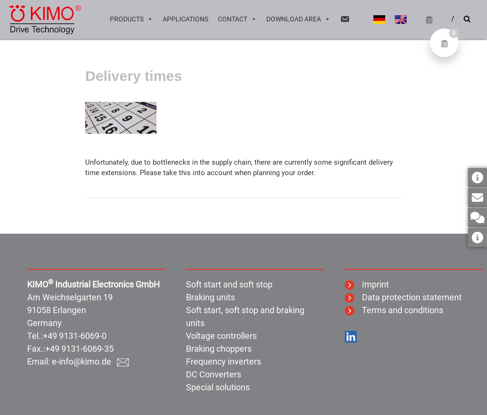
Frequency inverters (223, 361)
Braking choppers (219, 349)
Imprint (367, 284)
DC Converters (213, 374)
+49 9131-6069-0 (75, 336)
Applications (185, 19)
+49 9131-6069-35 (79, 349)
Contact (237, 19)
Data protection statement (403, 297)
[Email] (344, 19)
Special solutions (218, 387)
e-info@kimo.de (90, 361)
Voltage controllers (221, 336)
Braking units (210, 297)
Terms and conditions (394, 310)
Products (131, 19)
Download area (298, 19)
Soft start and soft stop (229, 284)
